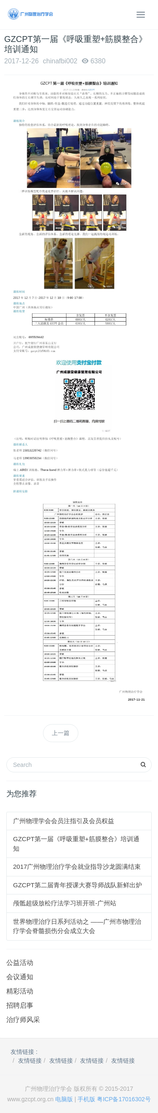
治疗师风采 (23, 1019)
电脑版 (64, 1099)
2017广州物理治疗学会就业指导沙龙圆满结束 (77, 866)
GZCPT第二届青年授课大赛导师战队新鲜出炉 (77, 885)
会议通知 (19, 976)
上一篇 (61, 733)
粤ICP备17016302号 (124, 1099)
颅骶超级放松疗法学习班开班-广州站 (64, 903)
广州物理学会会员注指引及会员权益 (63, 820)
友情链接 (30, 1060)
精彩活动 (19, 991)
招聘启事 (19, 1005)
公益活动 (19, 962)
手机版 (86, 1099)
